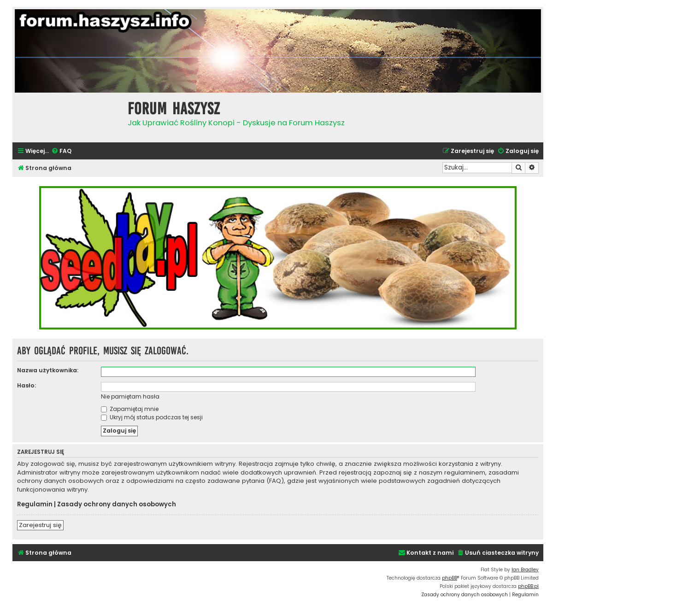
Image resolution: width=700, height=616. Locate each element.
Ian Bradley (525, 569)
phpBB (449, 578)
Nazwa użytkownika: (47, 370)
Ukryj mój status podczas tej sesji (152, 417)
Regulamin (35, 504)
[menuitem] (61, 151)
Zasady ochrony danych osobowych (116, 504)
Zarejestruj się (40, 525)
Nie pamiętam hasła (130, 396)
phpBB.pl (528, 586)
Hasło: (26, 385)
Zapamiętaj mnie (130, 409)
